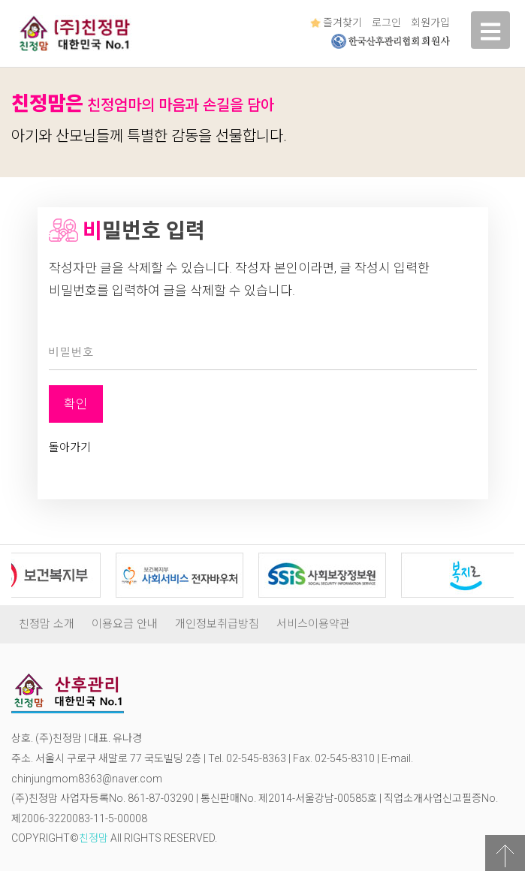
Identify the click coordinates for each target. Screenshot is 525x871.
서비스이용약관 (313, 624)
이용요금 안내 (125, 624)
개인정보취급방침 (217, 624)
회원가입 (430, 23)
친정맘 (93, 838)
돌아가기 (70, 447)
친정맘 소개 (46, 624)
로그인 (386, 23)
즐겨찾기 (336, 23)
